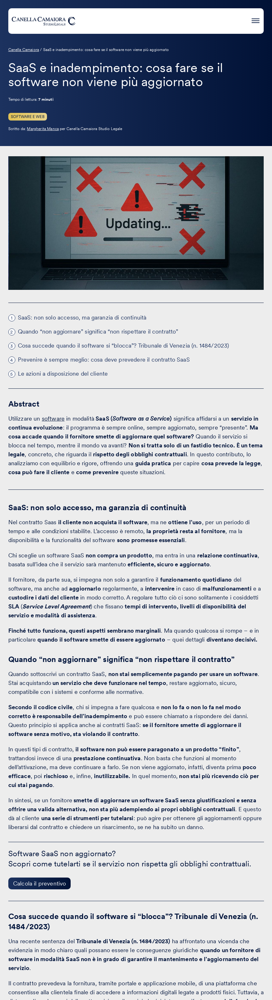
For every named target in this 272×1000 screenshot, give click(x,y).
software (53, 418)
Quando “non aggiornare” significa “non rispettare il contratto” (98, 331)
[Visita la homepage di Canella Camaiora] (43, 21)
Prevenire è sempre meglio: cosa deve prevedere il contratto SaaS (104, 359)
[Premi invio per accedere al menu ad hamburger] (256, 20)
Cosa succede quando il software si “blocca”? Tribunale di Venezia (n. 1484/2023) (123, 345)
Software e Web (27, 116)
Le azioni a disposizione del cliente (63, 373)
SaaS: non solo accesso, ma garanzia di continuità (82, 317)
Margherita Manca (43, 129)
